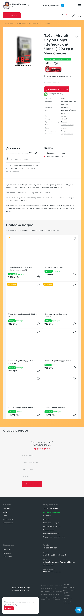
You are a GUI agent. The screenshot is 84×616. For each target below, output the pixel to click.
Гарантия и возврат (51, 523)
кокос (63, 116)
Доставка (47, 516)
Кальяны (6, 509)
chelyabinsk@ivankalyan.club (54, 555)
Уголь (5, 516)
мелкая (64, 128)
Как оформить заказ (51, 533)
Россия (64, 122)
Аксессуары (8, 519)
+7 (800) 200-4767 (50, 548)
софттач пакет (67, 134)
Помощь (6, 549)
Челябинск (23, 159)
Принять (8, 608)
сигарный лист (67, 125)
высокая (64, 107)
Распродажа (8, 523)
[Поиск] (62, 15)
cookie (25, 602)
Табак (5, 512)
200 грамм (65, 110)
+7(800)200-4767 (57, 208)
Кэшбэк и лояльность (51, 526)
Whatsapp (10, 211)
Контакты (7, 553)
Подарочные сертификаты (54, 537)
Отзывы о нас (48, 530)
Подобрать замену (53, 94)
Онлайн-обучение (50, 509)
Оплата (46, 519)
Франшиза (7, 556)
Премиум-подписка (51, 512)
